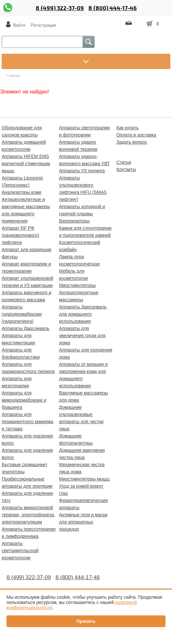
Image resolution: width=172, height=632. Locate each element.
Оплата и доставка (136, 134)
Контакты (126, 169)
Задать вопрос (131, 142)
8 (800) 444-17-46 (112, 8)
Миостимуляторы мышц (84, 478)
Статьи (123, 162)
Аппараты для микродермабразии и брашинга (24, 400)
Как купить (127, 127)
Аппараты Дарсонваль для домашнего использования (83, 314)
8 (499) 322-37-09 (60, 8)
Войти (19, 25)
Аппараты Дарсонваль (25, 328)
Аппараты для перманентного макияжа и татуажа (27, 421)
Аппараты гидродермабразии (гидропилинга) (22, 314)
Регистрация (43, 25)
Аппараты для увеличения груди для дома (82, 335)
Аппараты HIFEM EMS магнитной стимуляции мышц (26, 163)
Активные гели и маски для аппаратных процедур (83, 522)
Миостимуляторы (77, 285)
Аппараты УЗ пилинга (82, 170)
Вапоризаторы (74, 220)
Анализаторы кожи (21, 192)
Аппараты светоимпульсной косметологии (20, 550)
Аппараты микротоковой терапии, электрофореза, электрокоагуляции (28, 514)
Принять (86, 621)
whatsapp (8, 4)
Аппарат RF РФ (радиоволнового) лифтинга (20, 235)
